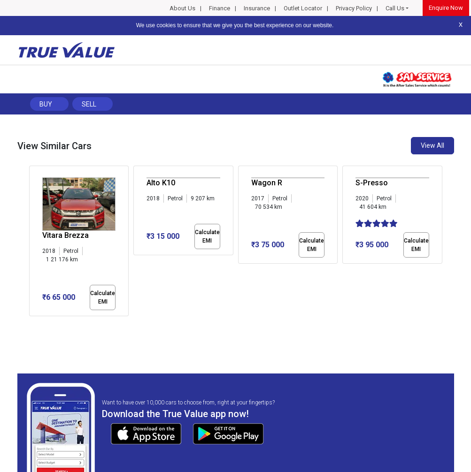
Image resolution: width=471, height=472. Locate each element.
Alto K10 (161, 182)
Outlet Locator (303, 8)
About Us (182, 8)
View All (432, 145)
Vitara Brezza (65, 235)
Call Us (395, 8)
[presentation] (34, 243)
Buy (45, 104)
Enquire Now (446, 7)
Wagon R (266, 182)
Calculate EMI (102, 297)
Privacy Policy (354, 8)
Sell (89, 104)
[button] (32, 324)
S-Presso (371, 182)
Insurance (257, 8)
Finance (219, 8)
